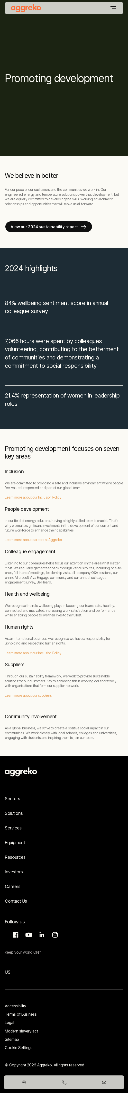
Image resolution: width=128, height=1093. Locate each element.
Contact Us (16, 901)
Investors (14, 871)
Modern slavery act (21, 1031)
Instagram (54, 935)
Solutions (14, 813)
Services (13, 827)
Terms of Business (21, 1014)
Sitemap (12, 1039)
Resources (15, 857)
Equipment (15, 842)
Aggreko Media (28, 935)
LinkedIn (41, 935)
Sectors (12, 798)
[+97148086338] (64, 1082)
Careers (12, 886)
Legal (9, 1022)
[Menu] (113, 8)
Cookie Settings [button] (18, 1047)
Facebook (15, 935)
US (7, 972)
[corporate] (26, 8)
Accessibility (15, 1005)
